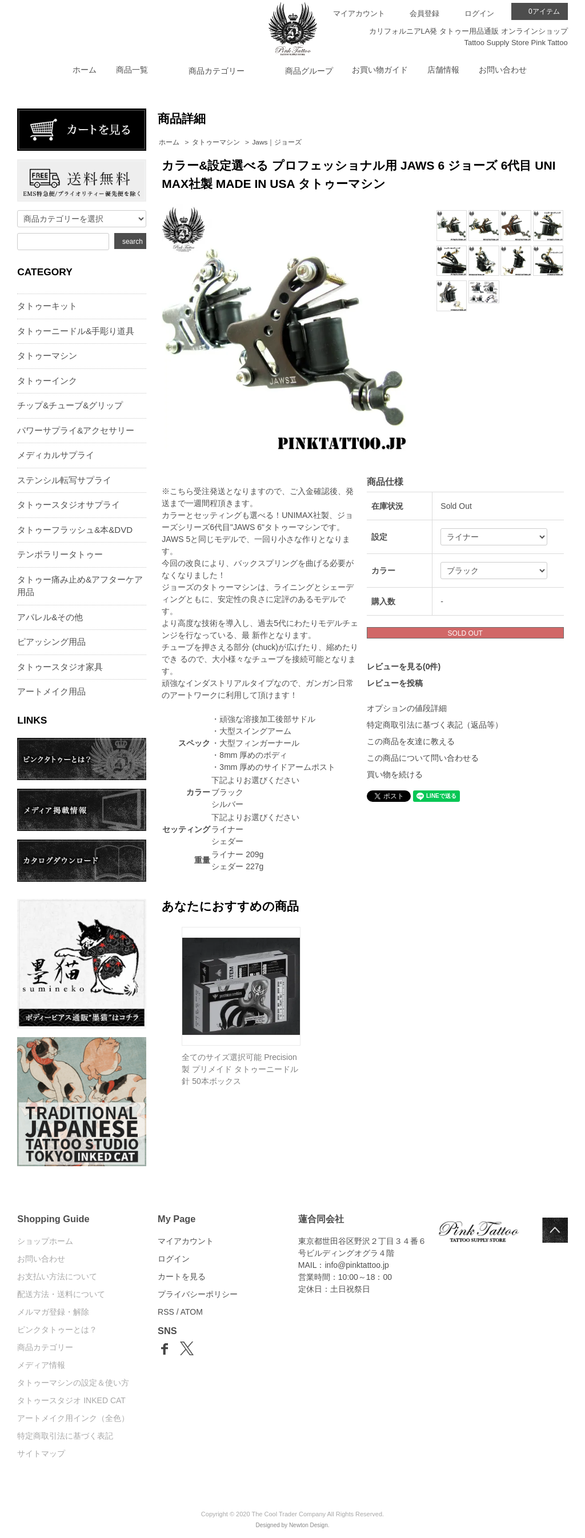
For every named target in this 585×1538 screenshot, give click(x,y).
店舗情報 (443, 69)
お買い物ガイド (380, 69)
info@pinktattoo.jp (357, 1265)
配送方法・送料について (61, 1294)
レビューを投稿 (395, 683)
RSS (166, 1311)
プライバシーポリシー (198, 1294)
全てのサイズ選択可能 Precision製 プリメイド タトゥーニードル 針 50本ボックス (240, 1069)
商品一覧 (132, 69)
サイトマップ (41, 1453)
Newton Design (308, 1525)
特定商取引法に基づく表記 (65, 1435)
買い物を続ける (395, 774)
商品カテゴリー (45, 1347)
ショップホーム (45, 1241)
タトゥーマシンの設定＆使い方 (73, 1382)
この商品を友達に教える (411, 741)
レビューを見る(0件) (403, 666)
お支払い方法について (57, 1276)
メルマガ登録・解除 (53, 1311)
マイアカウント (359, 13)
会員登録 (424, 13)
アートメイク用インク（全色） (73, 1418)
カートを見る (182, 1276)
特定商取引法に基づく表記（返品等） (435, 724)
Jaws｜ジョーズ (277, 142)
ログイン (479, 13)
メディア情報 (41, 1365)
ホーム (85, 69)
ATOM (192, 1311)
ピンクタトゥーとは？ (57, 1329)
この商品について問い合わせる (423, 757)
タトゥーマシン (216, 142)
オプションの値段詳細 (407, 708)
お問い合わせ (503, 69)
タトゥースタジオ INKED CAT (71, 1400)
